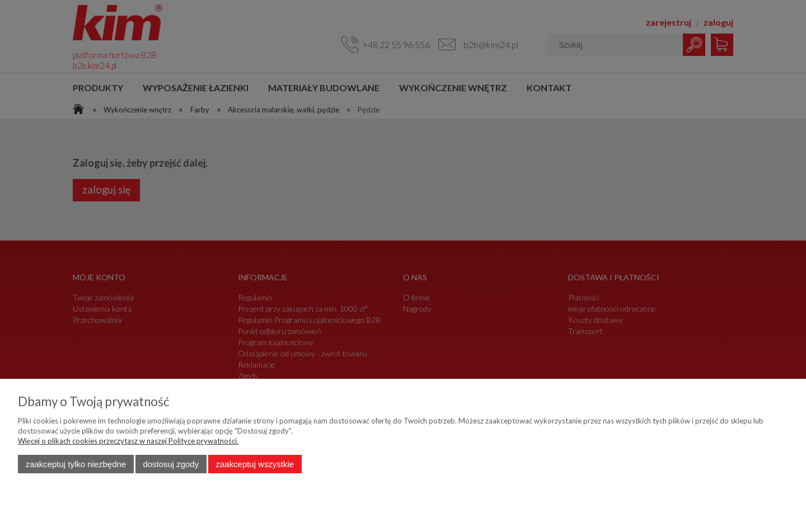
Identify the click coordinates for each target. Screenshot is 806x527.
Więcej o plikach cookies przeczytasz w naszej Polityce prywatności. (128, 440)
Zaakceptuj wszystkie (255, 464)
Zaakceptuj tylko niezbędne (76, 464)
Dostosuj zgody (171, 464)
